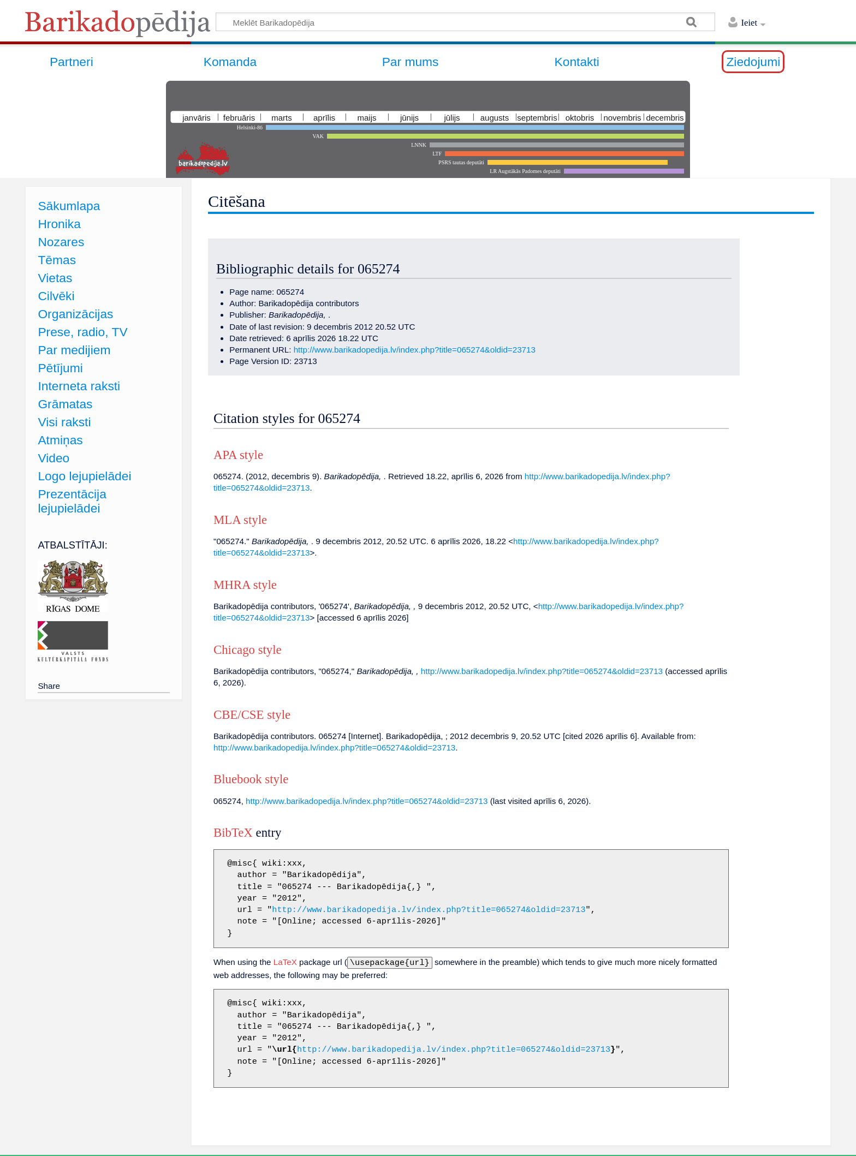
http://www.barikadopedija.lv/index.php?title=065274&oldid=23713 (415, 349)
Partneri (71, 62)
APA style (238, 455)
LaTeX (285, 962)
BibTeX (233, 832)
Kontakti (577, 62)
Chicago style (247, 650)
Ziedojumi (753, 62)
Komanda (230, 62)
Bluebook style (250, 779)
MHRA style (245, 585)
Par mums (410, 62)
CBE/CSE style (251, 715)
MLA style (240, 520)
